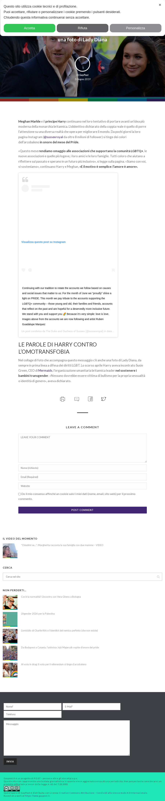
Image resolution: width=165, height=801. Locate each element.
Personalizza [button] (135, 28)
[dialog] (82, 18)
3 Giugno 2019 (82, 79)
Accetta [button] (29, 28)
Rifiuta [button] (82, 28)
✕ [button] (160, 5)
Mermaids (45, 370)
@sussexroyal (53, 137)
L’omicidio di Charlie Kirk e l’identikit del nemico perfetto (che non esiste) (59, 630)
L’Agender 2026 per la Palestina (38, 613)
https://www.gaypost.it (37, 796)
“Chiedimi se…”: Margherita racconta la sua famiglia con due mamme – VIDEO (62, 545)
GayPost (83, 74)
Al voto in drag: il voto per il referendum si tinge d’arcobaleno (53, 664)
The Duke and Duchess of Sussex (65, 331)
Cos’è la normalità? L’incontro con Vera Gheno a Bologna (51, 596)
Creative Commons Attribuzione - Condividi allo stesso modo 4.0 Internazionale (103, 793)
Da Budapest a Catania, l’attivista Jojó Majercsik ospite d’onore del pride (60, 647)
